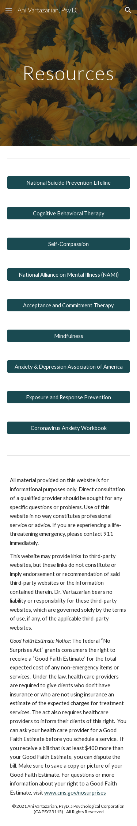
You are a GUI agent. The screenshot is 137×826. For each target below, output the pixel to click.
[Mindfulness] (68, 335)
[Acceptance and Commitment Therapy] (68, 305)
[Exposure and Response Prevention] (68, 397)
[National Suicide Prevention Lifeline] (68, 182)
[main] (68, 72)
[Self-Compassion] (68, 243)
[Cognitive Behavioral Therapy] (68, 213)
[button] (9, 10)
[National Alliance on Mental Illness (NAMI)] (68, 274)
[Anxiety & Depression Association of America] (68, 366)
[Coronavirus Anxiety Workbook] (68, 427)
